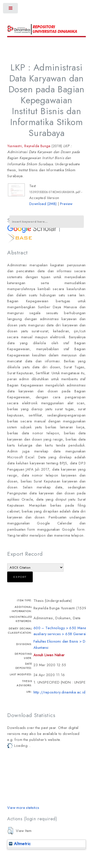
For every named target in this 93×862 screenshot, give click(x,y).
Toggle (11, 9)
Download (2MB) (43, 203)
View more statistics (23, 807)
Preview (66, 203)
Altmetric (20, 844)
